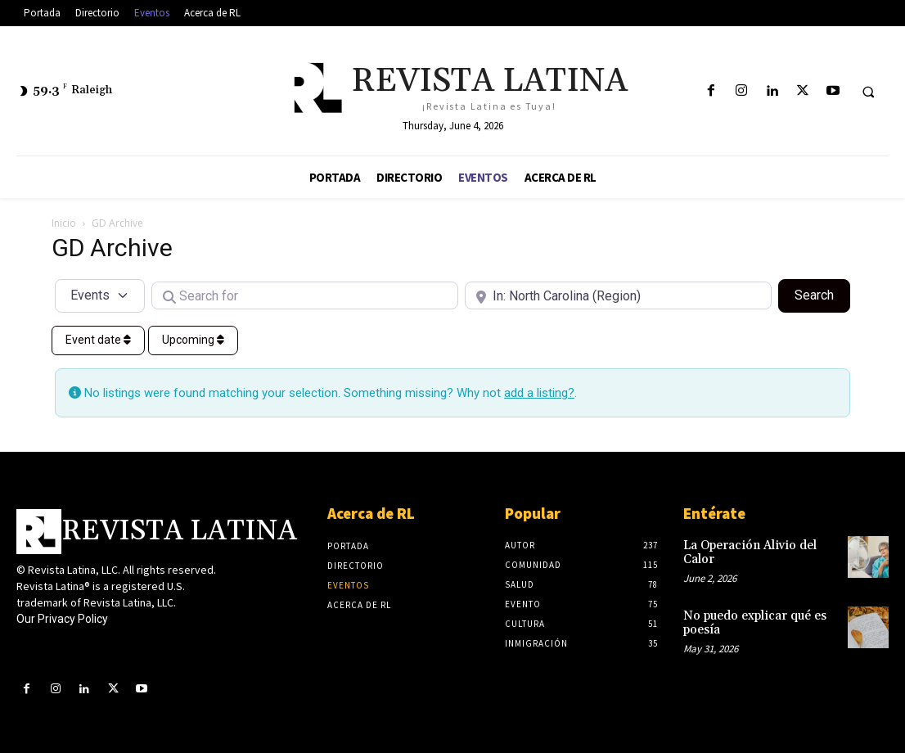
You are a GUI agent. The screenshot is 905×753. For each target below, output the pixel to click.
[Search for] (304, 295)
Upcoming (193, 339)
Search (822, 294)
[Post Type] (100, 295)
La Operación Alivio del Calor (745, 551)
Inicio (64, 223)
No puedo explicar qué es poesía (751, 620)
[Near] (618, 295)
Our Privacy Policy (62, 618)
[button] (868, 91)
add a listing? (539, 393)
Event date (98, 339)
